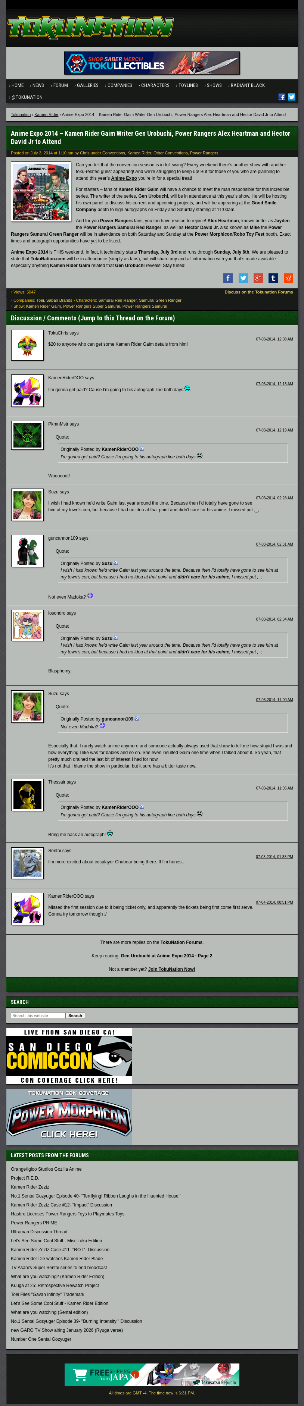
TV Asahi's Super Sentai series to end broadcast (59, 1269)
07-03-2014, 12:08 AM (274, 341)
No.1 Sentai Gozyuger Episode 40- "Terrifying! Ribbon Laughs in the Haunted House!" (96, 1198)
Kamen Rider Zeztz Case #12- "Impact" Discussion (61, 1206)
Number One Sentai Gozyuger (41, 1341)
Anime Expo (124, 180)
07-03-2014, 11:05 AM (274, 790)
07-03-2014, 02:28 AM (274, 500)
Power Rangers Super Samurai (91, 308)
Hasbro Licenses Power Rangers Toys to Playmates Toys (67, 1215)
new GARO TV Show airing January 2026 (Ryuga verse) (67, 1332)
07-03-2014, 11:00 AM (274, 702)
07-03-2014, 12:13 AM (274, 386)
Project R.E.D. (25, 1180)
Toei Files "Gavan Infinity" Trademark (47, 1296)
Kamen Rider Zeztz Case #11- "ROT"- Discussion (60, 1251)
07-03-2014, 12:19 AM (274, 432)
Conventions (113, 154)
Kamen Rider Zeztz (30, 1189)
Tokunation (21, 116)
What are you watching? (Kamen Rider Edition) (57, 1278)
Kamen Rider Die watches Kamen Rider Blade (57, 1260)
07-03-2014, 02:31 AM (274, 546)
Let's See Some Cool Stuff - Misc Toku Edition (56, 1242)
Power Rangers (204, 154)
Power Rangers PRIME (34, 1224)
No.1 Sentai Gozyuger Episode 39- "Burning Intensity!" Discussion (76, 1323)
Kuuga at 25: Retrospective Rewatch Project (55, 1287)
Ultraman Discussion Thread (39, 1233)
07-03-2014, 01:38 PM (274, 859)
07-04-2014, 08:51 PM (274, 904)
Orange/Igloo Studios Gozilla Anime (46, 1171)
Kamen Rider (46, 116)
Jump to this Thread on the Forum (126, 319)
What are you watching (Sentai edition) (49, 1314)
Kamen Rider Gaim (43, 308)
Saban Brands (59, 301)
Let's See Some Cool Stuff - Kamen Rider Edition (59, 1305)
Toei (40, 301)
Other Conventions (170, 154)
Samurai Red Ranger (117, 301)
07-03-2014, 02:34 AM (274, 621)
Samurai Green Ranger (160, 301)
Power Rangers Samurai (144, 308)
